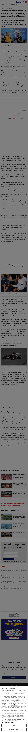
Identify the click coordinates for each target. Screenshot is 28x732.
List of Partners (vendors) (7, 722)
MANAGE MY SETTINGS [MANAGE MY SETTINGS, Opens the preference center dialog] (14, 729)
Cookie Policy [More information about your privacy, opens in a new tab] (14, 704)
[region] (14, 709)
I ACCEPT (14, 725)
